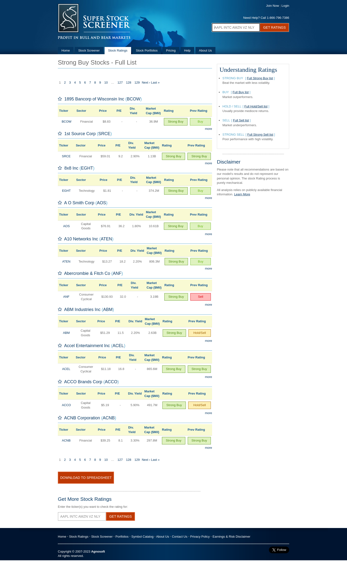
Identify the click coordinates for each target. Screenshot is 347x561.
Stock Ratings (117, 50)
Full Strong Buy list (260, 78)
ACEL (118, 345)
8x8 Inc (71, 168)
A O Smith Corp (79, 202)
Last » (155, 82)
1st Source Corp (80, 133)
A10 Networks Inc (81, 239)
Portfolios (121, 536)
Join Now (272, 5)
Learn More (242, 194)
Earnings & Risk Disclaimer (231, 536)
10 (106, 82)
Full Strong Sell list (260, 134)
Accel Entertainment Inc (87, 345)
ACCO (111, 381)
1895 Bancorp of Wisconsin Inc (94, 99)
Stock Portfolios (147, 50)
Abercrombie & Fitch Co (87, 273)
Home (65, 50)
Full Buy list (240, 92)
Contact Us (179, 536)
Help (187, 50)
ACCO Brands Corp (83, 381)
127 (120, 82)
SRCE (104, 133)
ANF (117, 273)
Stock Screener (89, 50)
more (208, 129)
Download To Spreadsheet (86, 478)
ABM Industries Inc (82, 309)
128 (128, 82)
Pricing (171, 50)
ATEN (106, 239)
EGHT (87, 168)
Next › (146, 82)
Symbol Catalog (142, 536)
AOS (101, 202)
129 (137, 82)
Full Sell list (241, 120)
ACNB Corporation (82, 418)
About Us (205, 50)
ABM (108, 309)
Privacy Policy (200, 536)
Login (285, 5)
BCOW (133, 99)
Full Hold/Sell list (255, 106)
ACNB (109, 418)
